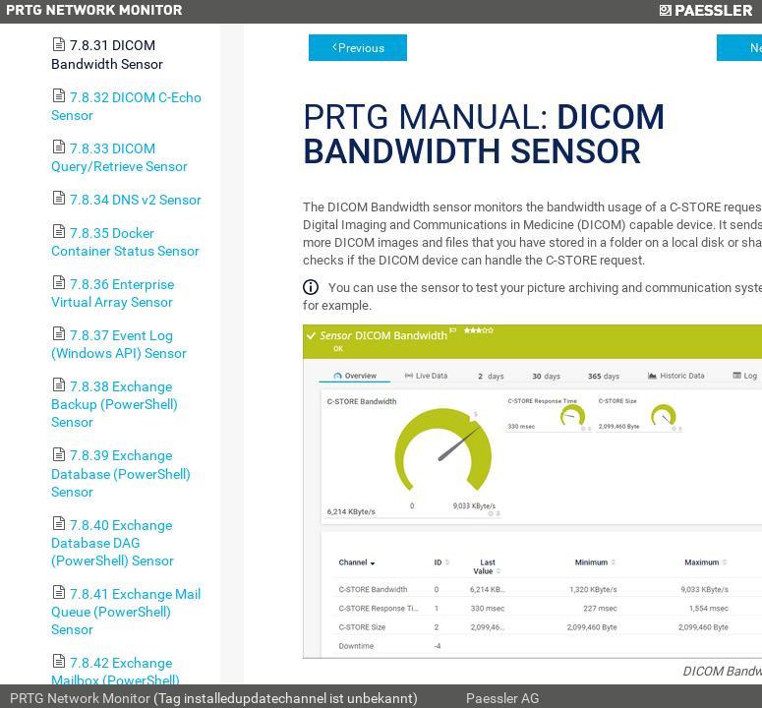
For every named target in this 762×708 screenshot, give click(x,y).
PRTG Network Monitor (80, 698)
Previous (361, 48)
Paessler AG (503, 698)
